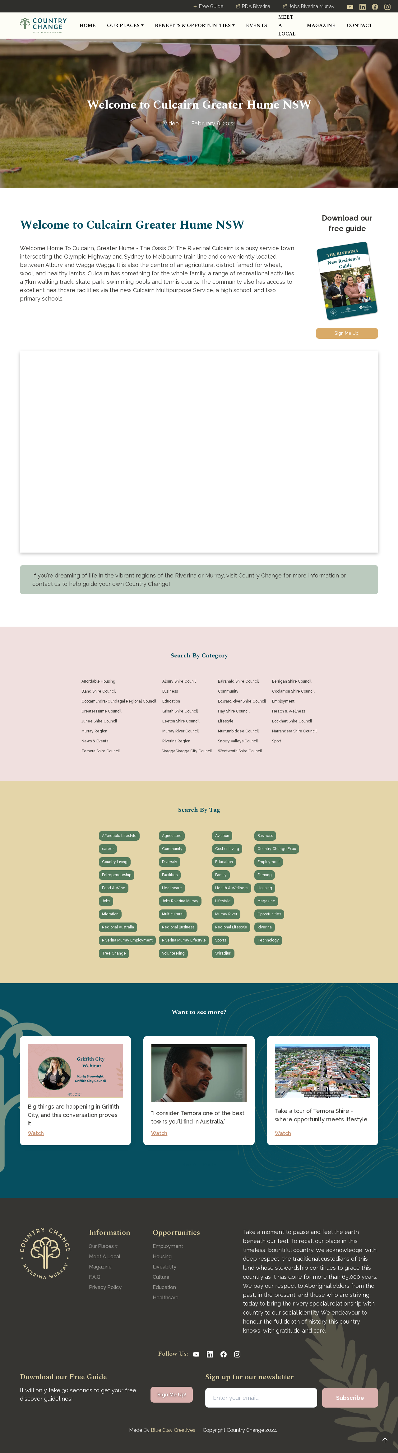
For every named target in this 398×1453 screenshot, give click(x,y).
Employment (168, 1246)
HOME (88, 25)
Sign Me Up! (347, 333)
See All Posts (199, 1164)
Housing (162, 1256)
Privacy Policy (105, 1287)
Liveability (164, 1267)
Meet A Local (104, 1256)
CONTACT (360, 25)
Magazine (100, 1267)
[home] (43, 25)
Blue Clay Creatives (173, 1430)
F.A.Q (94, 1277)
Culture (161, 1277)
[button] (125, 25)
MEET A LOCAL (287, 25)
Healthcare (165, 1298)
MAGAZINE (321, 25)
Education (164, 1287)
